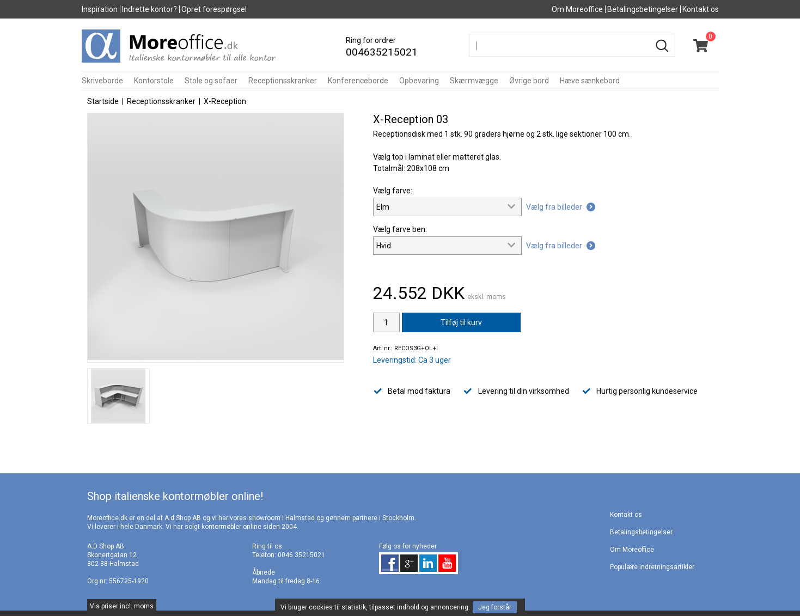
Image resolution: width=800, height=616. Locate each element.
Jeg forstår (494, 607)
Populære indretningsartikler (652, 567)
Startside (103, 101)
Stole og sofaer (211, 80)
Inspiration (100, 9)
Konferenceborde (358, 80)
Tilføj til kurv (461, 322)
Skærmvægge (474, 80)
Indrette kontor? (149, 9)
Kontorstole (154, 80)
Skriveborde (102, 80)
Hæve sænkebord (590, 80)
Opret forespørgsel (214, 9)
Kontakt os (700, 9)
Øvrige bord (529, 80)
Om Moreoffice (577, 9)
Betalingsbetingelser (642, 9)
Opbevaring (419, 80)
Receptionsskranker (282, 80)
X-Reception (225, 101)
